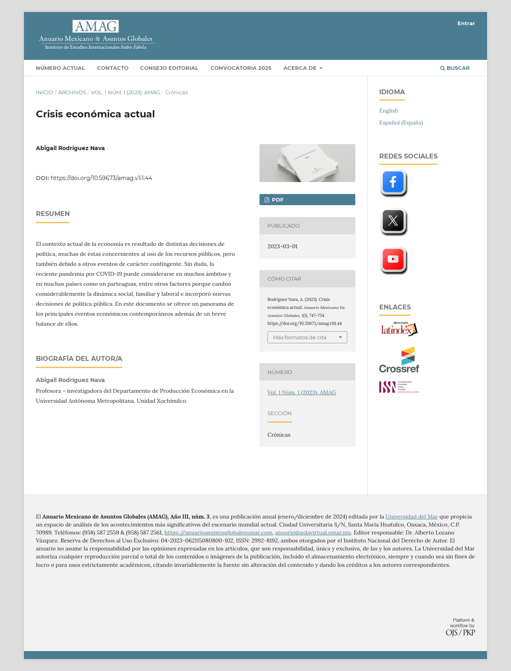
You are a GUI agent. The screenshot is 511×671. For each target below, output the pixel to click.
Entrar (466, 23)
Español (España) (401, 122)
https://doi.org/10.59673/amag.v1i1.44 (101, 178)
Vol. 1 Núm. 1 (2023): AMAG (125, 92)
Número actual (60, 68)
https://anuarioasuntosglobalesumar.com (218, 532)
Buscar (455, 68)
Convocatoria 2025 (240, 68)
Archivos (72, 92)
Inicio (44, 92)
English (388, 110)
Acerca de (300, 68)
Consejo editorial (169, 68)
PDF (276, 199)
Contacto (113, 68)
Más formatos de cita (300, 337)
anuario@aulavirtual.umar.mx (313, 532)
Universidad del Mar (412, 516)
